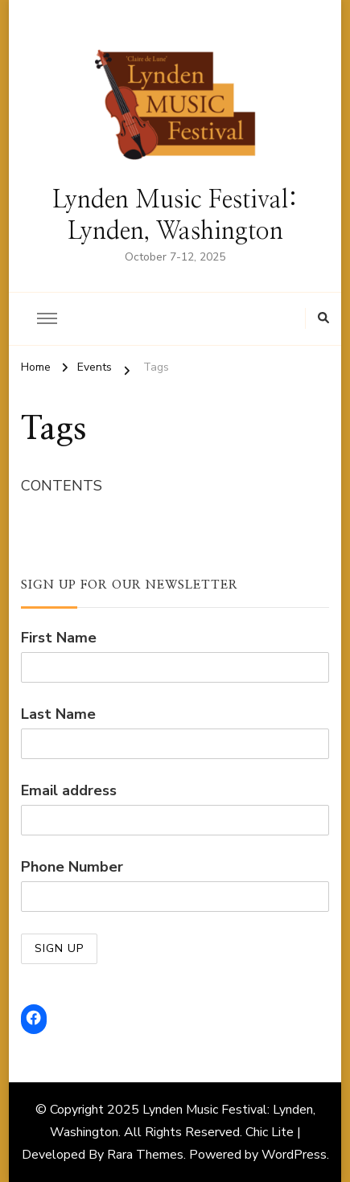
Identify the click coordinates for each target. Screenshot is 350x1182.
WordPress (294, 1155)
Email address (69, 790)
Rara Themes (145, 1155)
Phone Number (72, 866)
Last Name (58, 714)
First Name (59, 637)
